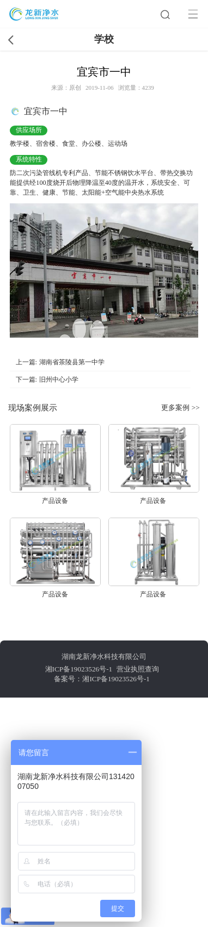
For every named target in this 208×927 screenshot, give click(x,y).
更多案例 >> (180, 407)
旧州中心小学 (58, 379)
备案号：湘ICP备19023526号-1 (102, 679)
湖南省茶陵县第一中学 (72, 362)
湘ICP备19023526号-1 (79, 669)
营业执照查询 (138, 669)
